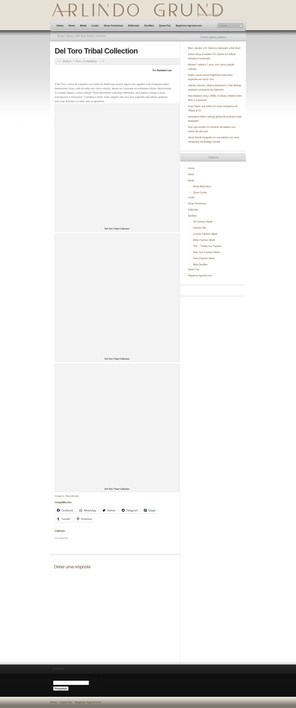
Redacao (67, 61)
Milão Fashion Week (204, 240)
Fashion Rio (199, 227)
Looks (95, 25)
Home (60, 25)
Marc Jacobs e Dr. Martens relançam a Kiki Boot (214, 48)
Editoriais (133, 25)
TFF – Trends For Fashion (207, 246)
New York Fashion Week (206, 252)
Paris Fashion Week (204, 258)
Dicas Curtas (200, 192)
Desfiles (149, 25)
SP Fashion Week (203, 221)
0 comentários (90, 61)
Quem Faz (165, 25)
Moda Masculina (202, 186)
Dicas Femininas (113, 25)
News (71, 25)
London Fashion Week (205, 234)
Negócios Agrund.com (189, 25)
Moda (83, 25)
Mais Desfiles (200, 264)
